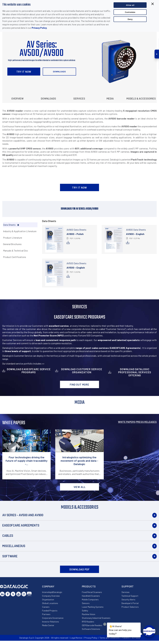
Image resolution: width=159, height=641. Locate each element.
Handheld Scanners (91, 595)
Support (128, 586)
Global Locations (50, 603)
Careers (45, 607)
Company (48, 586)
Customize (130, 12)
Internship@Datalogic (52, 592)
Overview (17, 98)
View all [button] (80, 486)
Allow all (130, 5)
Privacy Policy (39, 27)
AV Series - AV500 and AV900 (22, 515)
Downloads (59, 71)
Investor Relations (50, 621)
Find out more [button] (79, 384)
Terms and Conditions (109, 637)
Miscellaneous (13, 546)
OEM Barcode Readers (92, 625)
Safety (85, 610)
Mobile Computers (90, 599)
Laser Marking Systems (92, 607)
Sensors (86, 603)
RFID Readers (88, 621)
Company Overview (51, 595)
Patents (126, 637)
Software (9, 556)
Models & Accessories (141, 98)
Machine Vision (88, 614)
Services (79, 98)
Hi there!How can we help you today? (120, 629)
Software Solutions (91, 629)
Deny (130, 19)
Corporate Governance (52, 618)
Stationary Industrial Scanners (96, 618)
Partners (46, 614)
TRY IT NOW (23, 71)
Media (110, 98)
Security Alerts (128, 599)
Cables (7, 535)
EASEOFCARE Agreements (20, 525)
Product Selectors (130, 607)
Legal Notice (76, 637)
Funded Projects (49, 610)
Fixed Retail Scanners (92, 592)
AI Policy (136, 637)
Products (89, 586)
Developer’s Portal (130, 603)
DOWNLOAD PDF (79, 569)
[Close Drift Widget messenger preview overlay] (104, 624)
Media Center (48, 625)
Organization (48, 599)
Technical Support (130, 595)
